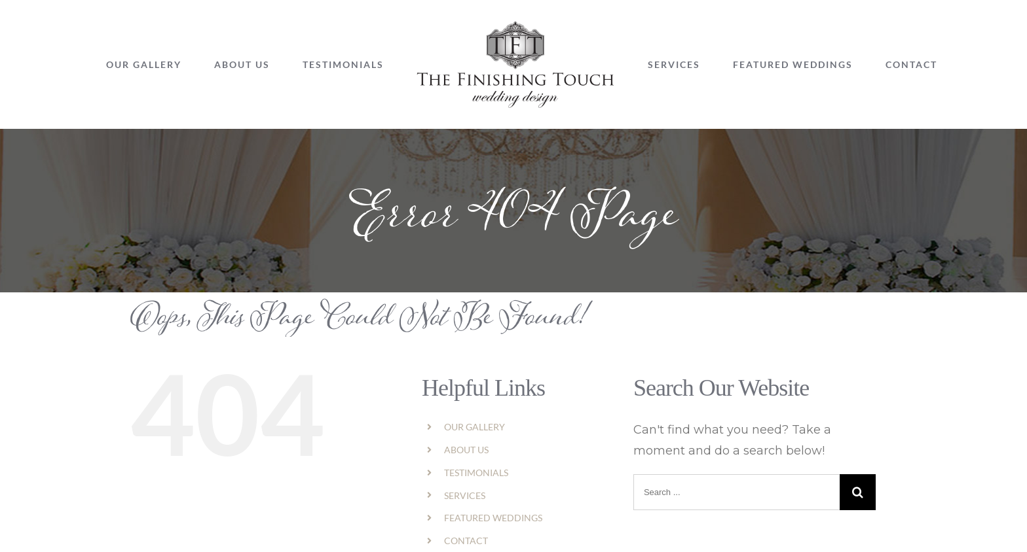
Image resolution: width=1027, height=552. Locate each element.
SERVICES (464, 495)
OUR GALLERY (474, 426)
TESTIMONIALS (476, 472)
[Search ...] (736, 492)
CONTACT (466, 540)
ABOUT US (466, 449)
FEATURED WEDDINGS (493, 517)
